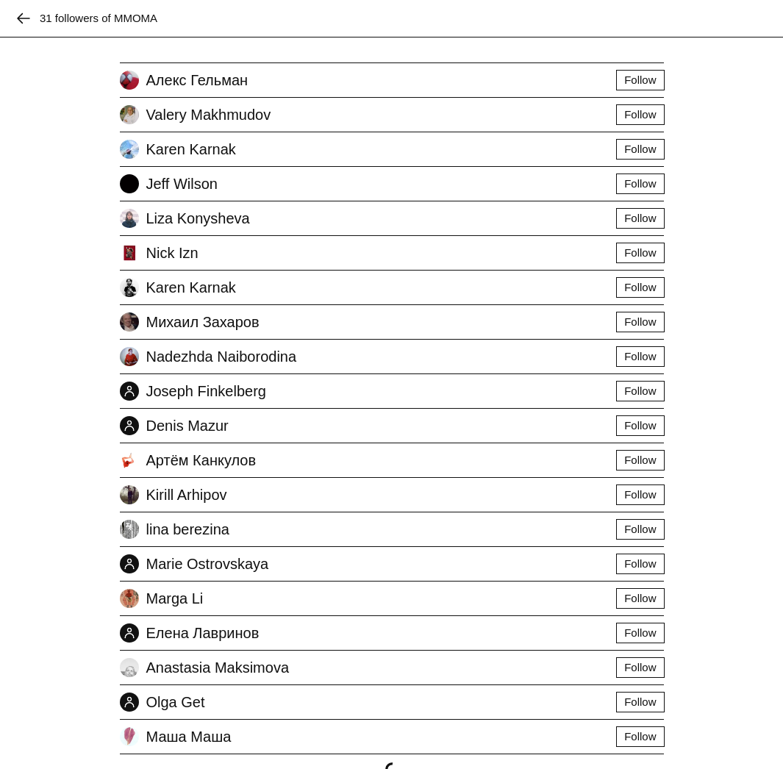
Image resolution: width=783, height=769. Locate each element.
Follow (640, 80)
